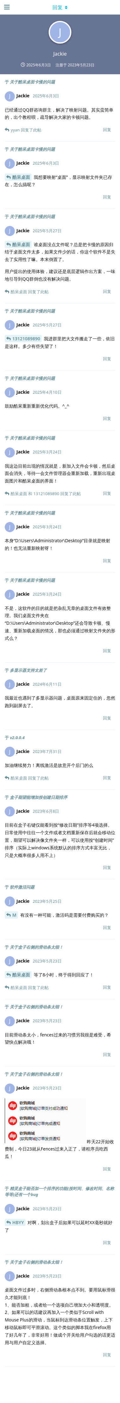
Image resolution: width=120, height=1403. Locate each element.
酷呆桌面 (21, 177)
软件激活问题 (22, 887)
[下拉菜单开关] (60, 7)
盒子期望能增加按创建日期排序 (38, 797)
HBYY (18, 1222)
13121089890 (26, 339)
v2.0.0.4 (17, 737)
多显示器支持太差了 (28, 670)
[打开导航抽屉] (6, 7)
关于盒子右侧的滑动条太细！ (36, 947)
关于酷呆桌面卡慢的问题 (32, 82)
